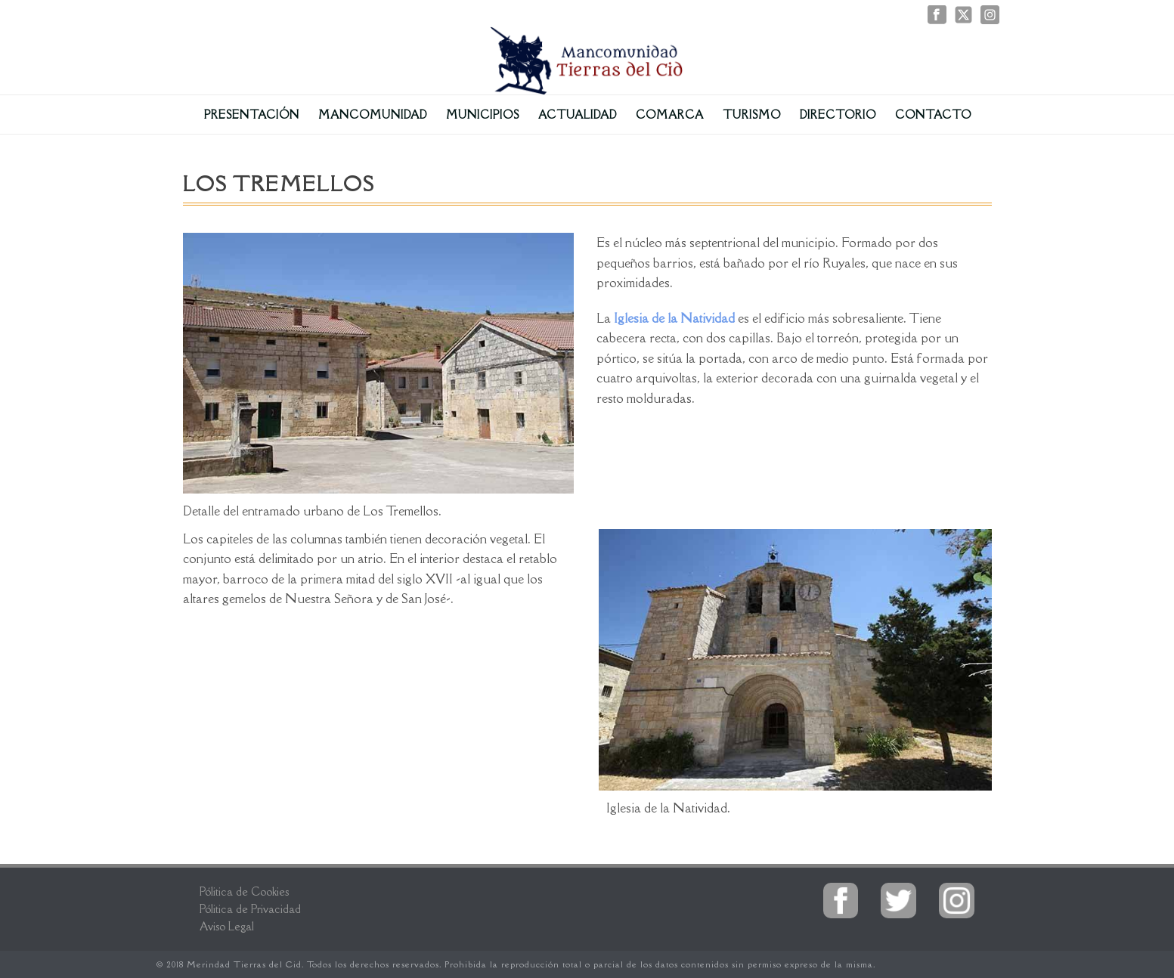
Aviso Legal (227, 926)
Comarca (670, 114)
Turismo (752, 114)
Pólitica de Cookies (244, 891)
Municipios (482, 114)
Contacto (933, 114)
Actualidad (577, 114)
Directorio (838, 114)
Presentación (251, 114)
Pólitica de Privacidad (250, 909)
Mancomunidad (372, 114)
